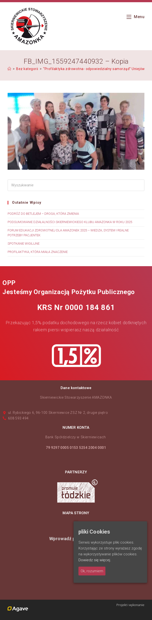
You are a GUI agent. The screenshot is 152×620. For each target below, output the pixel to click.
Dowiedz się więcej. (94, 560)
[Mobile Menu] (136, 16)
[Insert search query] (76, 185)
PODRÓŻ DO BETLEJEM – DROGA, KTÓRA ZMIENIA (43, 213)
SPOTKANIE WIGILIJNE (23, 243)
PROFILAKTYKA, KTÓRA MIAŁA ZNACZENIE (38, 252)
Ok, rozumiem (92, 571)
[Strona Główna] (9, 69)
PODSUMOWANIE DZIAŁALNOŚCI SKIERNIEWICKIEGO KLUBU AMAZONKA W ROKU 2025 (70, 222)
